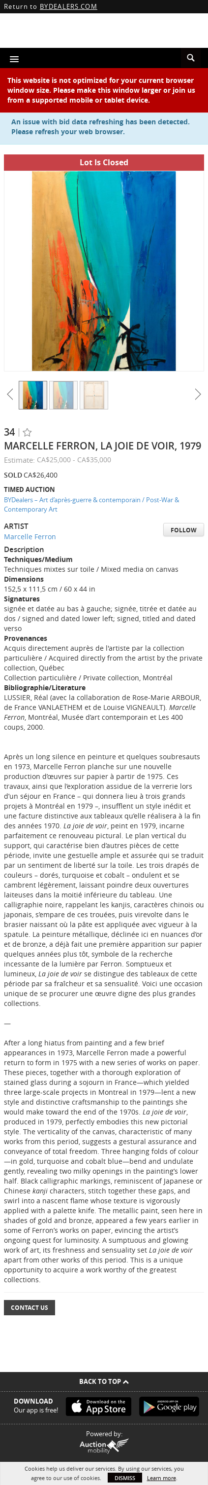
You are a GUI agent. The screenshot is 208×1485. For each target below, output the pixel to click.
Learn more (161, 1478)
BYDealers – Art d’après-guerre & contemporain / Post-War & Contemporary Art (91, 504)
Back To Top (104, 1381)
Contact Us (29, 1307)
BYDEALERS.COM (68, 6)
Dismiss (125, 1478)
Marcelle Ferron (30, 536)
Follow (184, 530)
